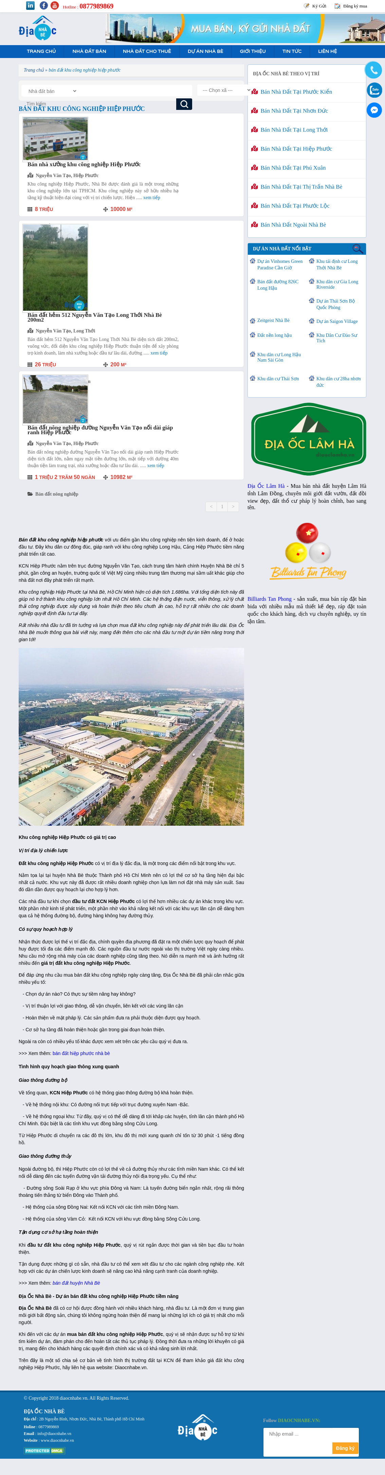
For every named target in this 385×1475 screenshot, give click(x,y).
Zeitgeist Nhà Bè (273, 320)
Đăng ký (345, 1448)
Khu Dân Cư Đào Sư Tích (336, 338)
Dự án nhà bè (205, 51)
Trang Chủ (41, 51)
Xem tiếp (151, 197)
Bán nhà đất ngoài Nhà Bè (288, 225)
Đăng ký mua (355, 5)
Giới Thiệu (252, 51)
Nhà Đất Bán (89, 51)
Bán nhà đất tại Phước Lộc (290, 206)
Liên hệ (327, 51)
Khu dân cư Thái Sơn (278, 378)
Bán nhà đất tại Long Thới (289, 130)
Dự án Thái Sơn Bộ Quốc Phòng (335, 304)
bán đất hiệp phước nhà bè (81, 1053)
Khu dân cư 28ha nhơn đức (338, 382)
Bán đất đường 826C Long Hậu (277, 285)
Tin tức (291, 51)
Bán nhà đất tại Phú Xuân (288, 168)
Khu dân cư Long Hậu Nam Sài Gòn (279, 357)
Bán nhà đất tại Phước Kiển (291, 92)
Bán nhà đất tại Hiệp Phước (291, 149)
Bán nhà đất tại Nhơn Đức (289, 111)
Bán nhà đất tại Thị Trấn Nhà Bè (296, 187)
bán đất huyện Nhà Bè (76, 1283)
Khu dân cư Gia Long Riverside (337, 284)
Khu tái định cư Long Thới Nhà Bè (337, 264)
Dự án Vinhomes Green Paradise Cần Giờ (279, 264)
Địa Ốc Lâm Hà (266, 486)
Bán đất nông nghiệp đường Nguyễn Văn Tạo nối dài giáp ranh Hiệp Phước (100, 430)
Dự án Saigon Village (337, 321)
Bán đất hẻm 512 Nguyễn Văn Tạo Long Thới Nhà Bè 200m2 (95, 317)
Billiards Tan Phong (270, 599)
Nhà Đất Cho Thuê (147, 51)
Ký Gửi (319, 5)
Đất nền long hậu (274, 335)
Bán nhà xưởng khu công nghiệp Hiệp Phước (84, 164)
